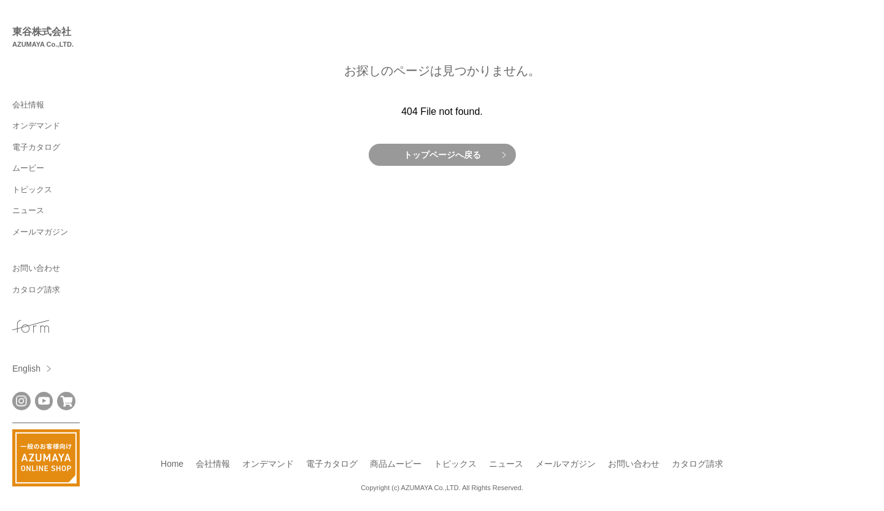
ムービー (28, 168)
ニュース (28, 210)
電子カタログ (36, 147)
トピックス (32, 189)
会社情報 (28, 104)
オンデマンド (36, 125)
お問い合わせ (36, 268)
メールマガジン (40, 231)
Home (172, 464)
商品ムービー (395, 464)
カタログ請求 (36, 289)
